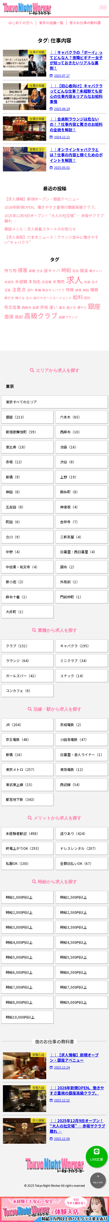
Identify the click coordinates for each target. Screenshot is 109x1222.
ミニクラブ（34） (74, 660)
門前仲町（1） (71, 596)
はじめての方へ (20, 22)
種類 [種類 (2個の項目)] (94, 290)
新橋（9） (14, 476)
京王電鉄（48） (18, 739)
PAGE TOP (98, 1178)
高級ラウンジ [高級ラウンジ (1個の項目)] (68, 317)
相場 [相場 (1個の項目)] (78, 290)
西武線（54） (71, 784)
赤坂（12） (15, 461)
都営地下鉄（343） (21, 799)
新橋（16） (15, 754)
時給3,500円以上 (73, 927)
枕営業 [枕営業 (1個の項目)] (46, 282)
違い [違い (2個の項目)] (53, 307)
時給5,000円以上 (19, 957)
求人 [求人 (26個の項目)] (74, 279)
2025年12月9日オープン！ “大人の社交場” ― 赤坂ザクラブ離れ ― (54, 218)
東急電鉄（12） (72, 769)
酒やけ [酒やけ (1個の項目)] (82, 307)
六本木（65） (71, 416)
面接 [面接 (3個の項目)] (9, 316)
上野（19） (69, 476)
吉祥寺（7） (70, 521)
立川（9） (14, 536)
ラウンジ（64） (18, 660)
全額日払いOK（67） (76, 863)
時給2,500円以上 (73, 912)
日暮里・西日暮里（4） (78, 551)
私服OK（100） (18, 863)
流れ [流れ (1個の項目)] (30, 290)
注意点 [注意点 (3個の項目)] (19, 289)
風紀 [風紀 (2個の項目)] (19, 317)
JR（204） (14, 724)
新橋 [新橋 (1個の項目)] (32, 271)
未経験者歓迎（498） (23, 833)
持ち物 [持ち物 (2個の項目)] (10, 271)
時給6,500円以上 (73, 972)
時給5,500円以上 (73, 957)
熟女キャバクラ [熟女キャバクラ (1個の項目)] (53, 290)
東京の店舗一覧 (51, 22)
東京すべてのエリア (21, 401)
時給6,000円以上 (19, 972)
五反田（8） (15, 506)
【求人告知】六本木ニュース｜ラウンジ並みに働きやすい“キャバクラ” (51, 240)
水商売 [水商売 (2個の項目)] (59, 282)
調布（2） (68, 566)
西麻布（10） (71, 431)
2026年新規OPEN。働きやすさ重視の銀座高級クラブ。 (51, 207)
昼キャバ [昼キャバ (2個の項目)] (52, 271)
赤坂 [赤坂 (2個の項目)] (44, 307)
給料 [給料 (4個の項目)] (78, 297)
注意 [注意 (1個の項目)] (7, 290)
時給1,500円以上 (73, 897)
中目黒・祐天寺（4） (22, 566)
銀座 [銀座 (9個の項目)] (94, 306)
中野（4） (14, 551)
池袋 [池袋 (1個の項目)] (87, 282)
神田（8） (14, 491)
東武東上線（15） (20, 784)
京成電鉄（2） (71, 724)
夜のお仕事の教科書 (85, 22)
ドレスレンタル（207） (79, 848)
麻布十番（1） (17, 596)
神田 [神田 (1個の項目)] (86, 290)
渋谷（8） (68, 461)
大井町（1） (15, 611)
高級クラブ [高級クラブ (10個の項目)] (41, 315)
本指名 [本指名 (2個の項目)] (34, 282)
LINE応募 (97, 1153)
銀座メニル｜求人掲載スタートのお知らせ (40, 229)
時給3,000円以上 (19, 927)
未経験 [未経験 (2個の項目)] (21, 282)
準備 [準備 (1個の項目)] (38, 290)
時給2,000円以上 (19, 912)
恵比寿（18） (16, 446)
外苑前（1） (70, 581)
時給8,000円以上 (19, 1002)
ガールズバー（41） (22, 675)
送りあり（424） (73, 833)
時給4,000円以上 (19, 942)
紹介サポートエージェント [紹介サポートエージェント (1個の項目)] (52, 298)
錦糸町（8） (70, 491)
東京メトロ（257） (21, 769)
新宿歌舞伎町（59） (22, 431)
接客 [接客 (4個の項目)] (23, 269)
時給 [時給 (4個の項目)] (66, 269)
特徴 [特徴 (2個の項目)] (70, 290)
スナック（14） (72, 675)
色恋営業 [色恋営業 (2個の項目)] (12, 307)
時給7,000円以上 (19, 987)
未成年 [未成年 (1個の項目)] (9, 282)
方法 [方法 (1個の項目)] (39, 271)
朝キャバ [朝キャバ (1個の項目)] (95, 271)
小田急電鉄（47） (74, 739)
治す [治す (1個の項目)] (95, 282)
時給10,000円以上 (20, 1017)
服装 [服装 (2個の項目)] (84, 271)
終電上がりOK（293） (23, 848)
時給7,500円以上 (73, 987)
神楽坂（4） (70, 506)
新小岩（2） (15, 581)
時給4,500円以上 (73, 942)
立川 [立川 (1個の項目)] (29, 298)
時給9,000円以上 (73, 1002)
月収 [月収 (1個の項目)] (75, 271)
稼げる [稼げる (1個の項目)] (20, 298)
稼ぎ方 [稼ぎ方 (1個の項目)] (9, 298)
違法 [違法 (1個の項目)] (62, 307)
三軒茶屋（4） (71, 536)
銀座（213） (16, 416)
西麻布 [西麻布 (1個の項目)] (26, 307)
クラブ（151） (17, 645)
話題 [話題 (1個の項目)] (36, 307)
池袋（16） (69, 446)
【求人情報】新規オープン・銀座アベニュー (42, 199)
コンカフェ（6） (19, 690)
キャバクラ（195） (75, 645)
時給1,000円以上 (19, 897)
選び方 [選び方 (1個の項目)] (71, 307)
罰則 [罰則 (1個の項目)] (87, 298)
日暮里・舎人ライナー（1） (82, 754)
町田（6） (14, 521)
